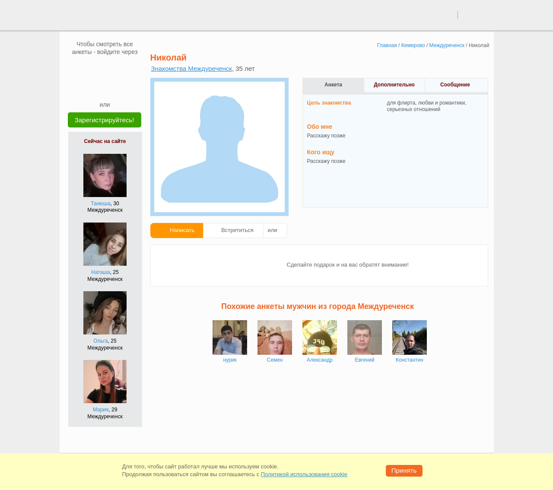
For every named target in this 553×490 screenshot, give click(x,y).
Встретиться (237, 230)
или (272, 230)
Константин (409, 360)
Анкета (333, 85)
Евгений (364, 360)
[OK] (121, 69)
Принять (404, 470)
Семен (275, 360)
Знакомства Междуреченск (191, 68)
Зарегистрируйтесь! (104, 120)
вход (448, 15)
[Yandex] (97, 87)
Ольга (100, 341)
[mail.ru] (105, 69)
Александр (320, 360)
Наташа (100, 272)
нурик (229, 360)
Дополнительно (394, 85)
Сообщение (455, 85)
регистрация (475, 15)
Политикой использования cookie (304, 474)
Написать (182, 230)
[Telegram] (113, 87)
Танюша (100, 203)
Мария (101, 410)
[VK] (88, 69)
